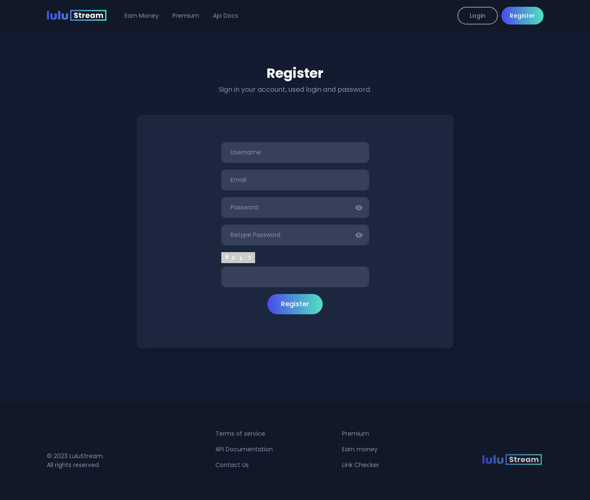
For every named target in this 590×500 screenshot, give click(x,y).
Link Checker (360, 465)
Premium (185, 15)
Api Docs (225, 15)
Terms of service (240, 433)
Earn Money (142, 15)
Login (478, 15)
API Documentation (244, 449)
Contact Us (232, 465)
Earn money (360, 449)
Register (522, 15)
